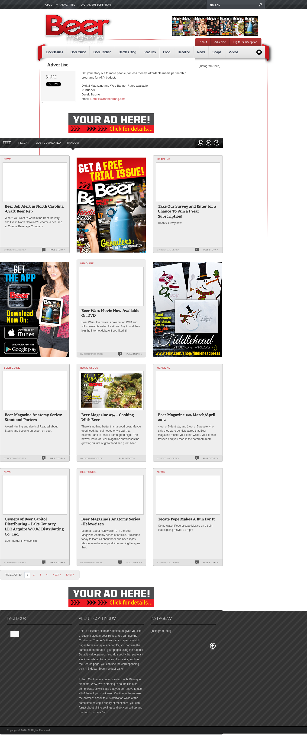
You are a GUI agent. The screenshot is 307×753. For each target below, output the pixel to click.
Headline (184, 52)
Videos (233, 52)
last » (70, 574)
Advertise (68, 4)
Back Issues (54, 52)
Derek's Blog (127, 52)
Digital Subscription (96, 4)
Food (166, 52)
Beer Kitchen (102, 52)
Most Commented (48, 142)
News (201, 52)
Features (150, 52)
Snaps (216, 52)
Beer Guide (78, 52)
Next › (57, 574)
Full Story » (57, 249)
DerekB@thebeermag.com (108, 99)
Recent (23, 142)
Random (73, 142)
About (50, 4)
